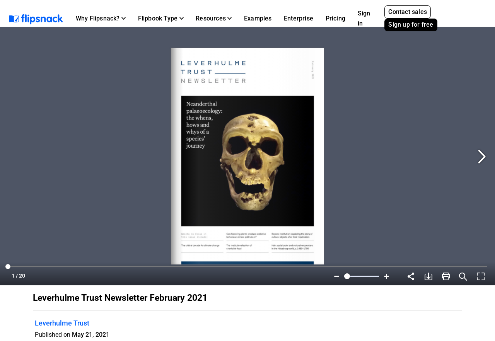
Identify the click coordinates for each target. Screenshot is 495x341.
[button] (101, 19)
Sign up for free (410, 24)
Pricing (335, 18)
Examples (258, 18)
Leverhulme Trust (62, 323)
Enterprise (298, 18)
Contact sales (407, 11)
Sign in (364, 18)
